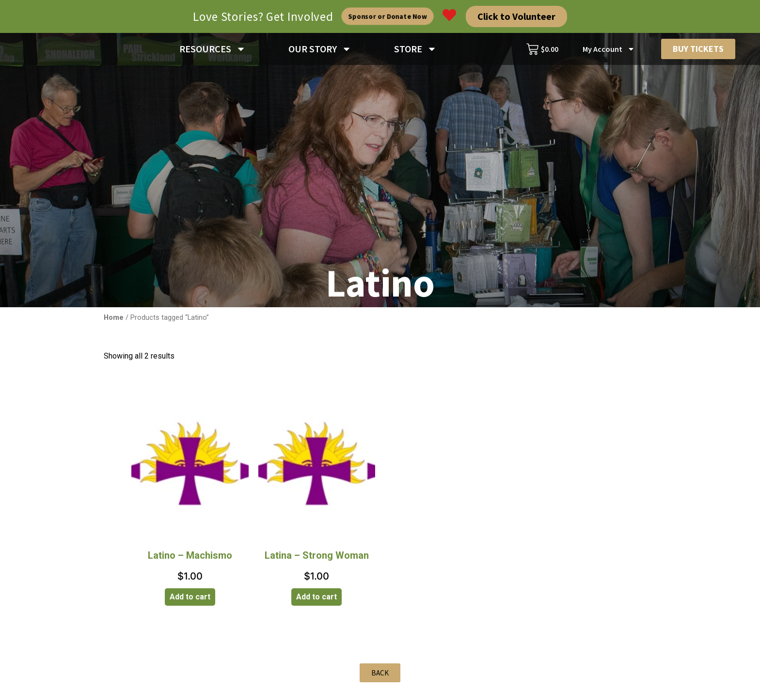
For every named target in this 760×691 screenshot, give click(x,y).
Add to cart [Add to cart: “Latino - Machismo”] (190, 600)
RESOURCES (212, 51)
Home (114, 321)
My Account (609, 51)
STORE (415, 51)
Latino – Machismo (190, 559)
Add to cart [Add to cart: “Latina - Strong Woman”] (316, 600)
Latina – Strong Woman (317, 559)
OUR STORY (319, 51)
